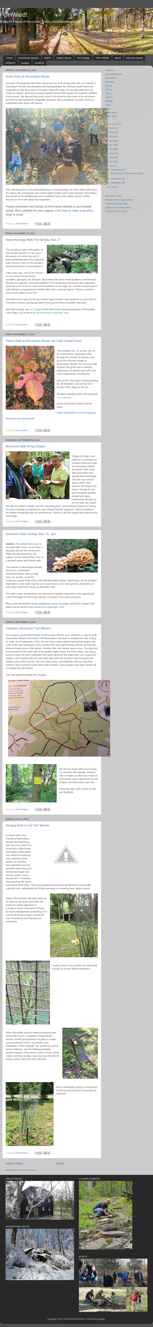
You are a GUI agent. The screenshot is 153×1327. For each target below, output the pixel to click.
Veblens (109, 97)
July (113, 187)
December (116, 169)
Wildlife (108, 101)
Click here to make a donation (74, 210)
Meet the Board (134, 58)
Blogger (101, 1319)
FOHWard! (13, 14)
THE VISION (102, 58)
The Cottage (83, 58)
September (116, 183)
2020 (111, 149)
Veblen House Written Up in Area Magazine (76, 413)
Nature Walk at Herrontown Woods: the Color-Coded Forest (43, 340)
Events (108, 85)
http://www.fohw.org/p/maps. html (52, 312)
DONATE (10, 63)
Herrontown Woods (28, 58)
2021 (111, 145)
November (116, 178)
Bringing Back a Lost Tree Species (28, 825)
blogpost (12, 908)
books (108, 108)
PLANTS (39, 63)
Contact (25, 63)
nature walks (111, 116)
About (118, 58)
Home (9, 58)
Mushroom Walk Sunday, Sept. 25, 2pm (31, 534)
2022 (111, 141)
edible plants (111, 112)
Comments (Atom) (27, 1170)
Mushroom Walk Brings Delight (25, 446)
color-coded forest (64, 397)
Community (110, 78)
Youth (108, 105)
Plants (108, 93)
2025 (111, 128)
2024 (111, 132)
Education (110, 82)
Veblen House (63, 58)
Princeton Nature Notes (116, 211)
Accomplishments (113, 74)
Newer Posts (14, 1163)
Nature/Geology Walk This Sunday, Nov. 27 (33, 239)
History (108, 89)
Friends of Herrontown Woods (119, 200)
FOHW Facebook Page (116, 203)
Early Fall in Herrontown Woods (20, 418)
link (12, 199)
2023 (111, 136)
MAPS (47, 58)
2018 (111, 157)
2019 (111, 153)
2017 (111, 161)
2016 (111, 166)
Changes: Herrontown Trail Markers (28, 628)
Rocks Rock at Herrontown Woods (28, 76)
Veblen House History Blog (118, 207)
